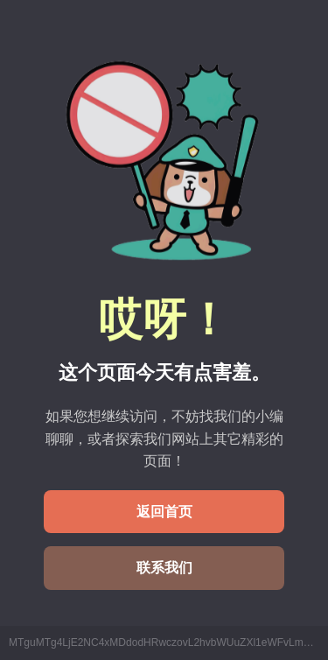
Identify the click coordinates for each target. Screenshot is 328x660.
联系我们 (164, 567)
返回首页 (164, 511)
